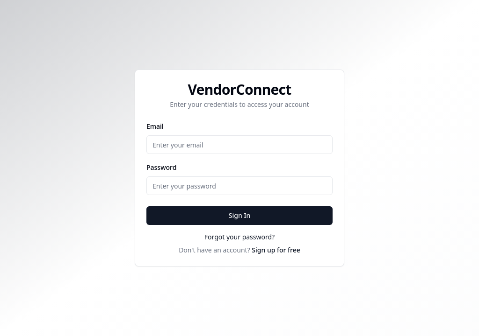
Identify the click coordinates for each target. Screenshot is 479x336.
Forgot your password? (239, 236)
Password (161, 167)
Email (155, 126)
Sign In (239, 215)
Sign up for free (276, 249)
